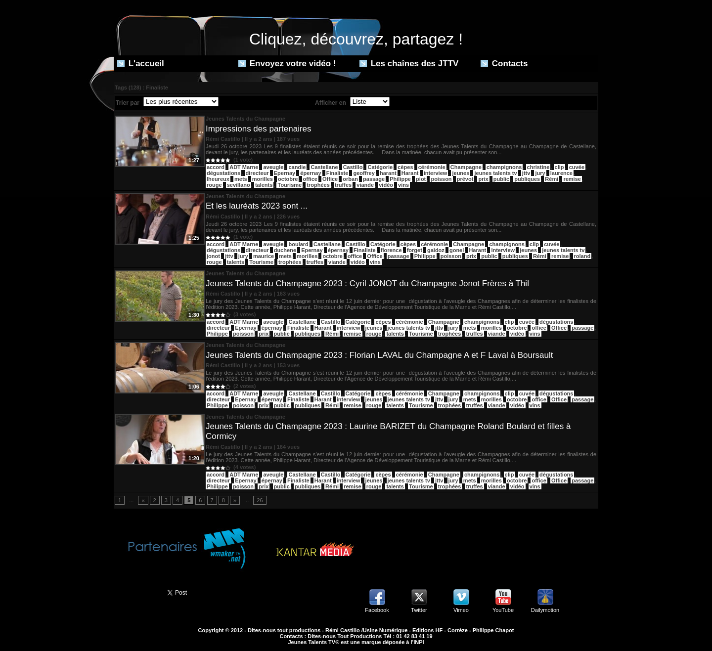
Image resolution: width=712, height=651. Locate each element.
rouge (214, 185)
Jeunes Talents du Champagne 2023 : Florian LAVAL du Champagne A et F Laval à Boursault (379, 355)
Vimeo (461, 610)
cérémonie (431, 167)
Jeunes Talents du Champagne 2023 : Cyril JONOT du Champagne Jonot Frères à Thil (367, 283)
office (310, 179)
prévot (465, 179)
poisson (441, 179)
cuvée (576, 167)
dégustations (223, 173)
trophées (318, 185)
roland (582, 256)
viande (365, 185)
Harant (410, 173)
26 (260, 500)
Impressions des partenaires (259, 128)
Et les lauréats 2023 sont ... (257, 206)
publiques (527, 179)
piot (421, 179)
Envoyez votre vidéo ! (287, 63)
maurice (263, 256)
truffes (343, 185)
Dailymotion (545, 610)
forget (414, 250)
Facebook (377, 610)
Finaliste (337, 173)
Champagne (466, 167)
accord (215, 167)
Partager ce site (136, 592)
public (501, 179)
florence (391, 250)
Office (330, 179)
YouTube (503, 610)
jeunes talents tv (495, 173)
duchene (285, 250)
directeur (257, 173)
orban (350, 179)
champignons (504, 167)
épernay (310, 173)
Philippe (400, 179)
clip (559, 167)
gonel (456, 250)
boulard (298, 244)
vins (403, 185)
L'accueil (140, 63)
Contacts (504, 63)
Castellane (324, 167)
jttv (526, 173)
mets (240, 179)
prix (483, 179)
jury (540, 173)
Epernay (284, 173)
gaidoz (436, 250)
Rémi (551, 179)
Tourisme (289, 185)
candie (297, 167)
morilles (262, 179)
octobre (288, 179)
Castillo (353, 167)
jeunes (460, 173)
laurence (561, 173)
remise (571, 179)
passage (374, 179)
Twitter (419, 610)
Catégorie (380, 167)
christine (538, 167)
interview (435, 173)
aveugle (273, 167)
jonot (213, 256)
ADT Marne (243, 167)
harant (388, 173)
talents (263, 185)
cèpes (405, 167)
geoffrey (363, 173)
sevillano (238, 185)
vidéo (386, 185)
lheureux (218, 179)
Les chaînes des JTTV (408, 63)
